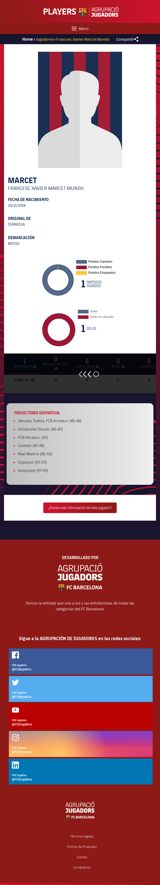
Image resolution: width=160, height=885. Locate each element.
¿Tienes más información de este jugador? (80, 507)
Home (27, 39)
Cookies (81, 857)
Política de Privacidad (82, 847)
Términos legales (82, 836)
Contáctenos (82, 867)
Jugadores (44, 39)
